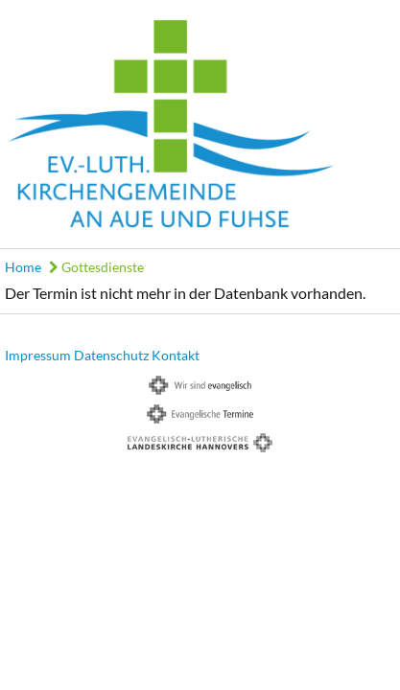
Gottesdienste (96, 267)
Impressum (38, 355)
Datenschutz (111, 355)
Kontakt (176, 355)
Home (23, 267)
